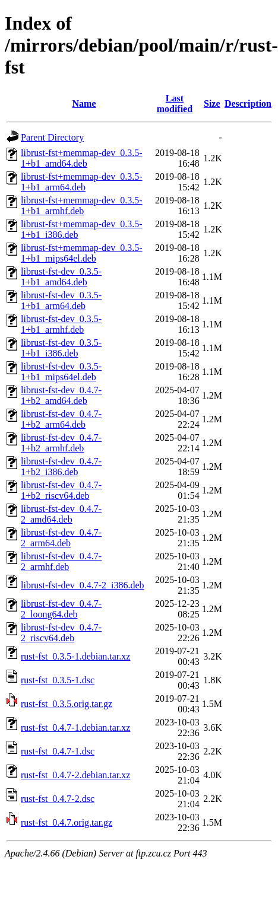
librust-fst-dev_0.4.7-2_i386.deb (82, 585)
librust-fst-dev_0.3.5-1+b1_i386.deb (61, 347)
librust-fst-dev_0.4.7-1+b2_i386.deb (61, 466)
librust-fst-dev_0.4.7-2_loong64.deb (61, 608)
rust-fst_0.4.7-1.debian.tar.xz (75, 727)
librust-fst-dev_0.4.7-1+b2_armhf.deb (61, 442)
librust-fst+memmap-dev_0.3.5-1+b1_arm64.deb (82, 181)
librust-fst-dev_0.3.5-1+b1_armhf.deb (61, 324)
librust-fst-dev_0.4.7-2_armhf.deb (61, 561)
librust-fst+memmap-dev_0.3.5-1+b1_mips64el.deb (82, 253)
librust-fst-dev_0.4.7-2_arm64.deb (61, 537)
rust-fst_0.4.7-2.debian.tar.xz (75, 775)
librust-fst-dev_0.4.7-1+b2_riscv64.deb (61, 490)
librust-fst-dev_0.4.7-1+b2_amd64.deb (61, 395)
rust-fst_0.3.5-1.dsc (57, 680)
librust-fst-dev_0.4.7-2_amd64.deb (61, 514)
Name (84, 103)
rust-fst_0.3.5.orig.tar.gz (66, 704)
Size (212, 103)
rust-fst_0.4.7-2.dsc (57, 799)
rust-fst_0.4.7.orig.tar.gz (66, 822)
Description (248, 103)
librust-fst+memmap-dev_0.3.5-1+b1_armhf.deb (82, 205)
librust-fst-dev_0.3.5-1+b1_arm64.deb (61, 300)
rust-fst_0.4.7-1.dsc (57, 751)
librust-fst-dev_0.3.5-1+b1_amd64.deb (61, 276)
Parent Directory (52, 137)
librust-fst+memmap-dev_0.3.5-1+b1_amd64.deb (82, 158)
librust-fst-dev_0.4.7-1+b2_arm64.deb (61, 419)
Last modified (174, 103)
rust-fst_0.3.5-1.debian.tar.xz (75, 656)
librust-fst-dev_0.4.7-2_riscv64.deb (61, 632)
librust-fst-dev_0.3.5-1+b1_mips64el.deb (61, 371)
